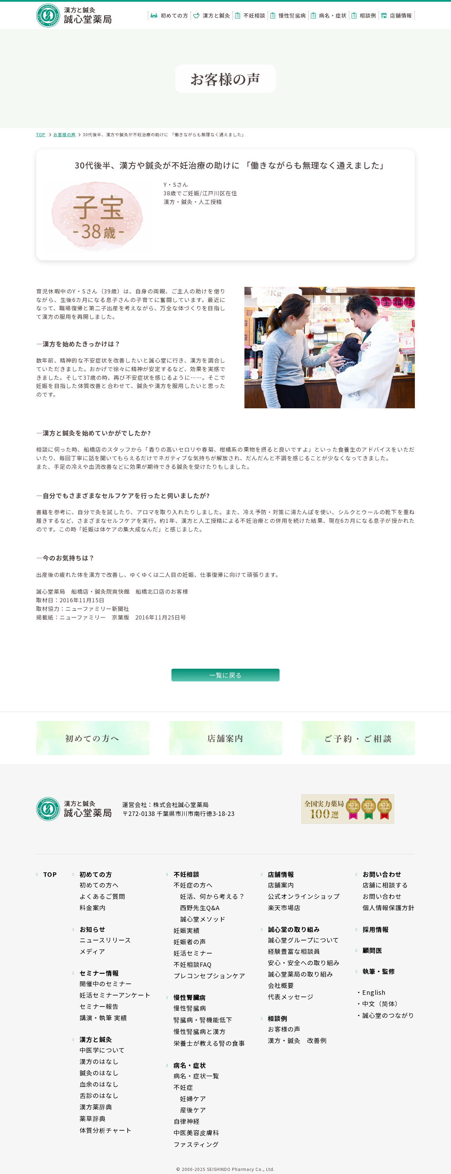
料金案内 (93, 907)
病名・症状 (329, 15)
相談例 (364, 15)
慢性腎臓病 (288, 15)
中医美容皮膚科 (196, 1132)
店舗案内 (281, 884)
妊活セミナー (193, 952)
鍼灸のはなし (99, 1072)
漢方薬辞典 (96, 1106)
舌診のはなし (99, 1095)
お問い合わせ (382, 896)
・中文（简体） (378, 1003)
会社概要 (281, 985)
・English (371, 992)
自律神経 (187, 1121)
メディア (92, 951)
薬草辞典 (93, 1118)
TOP (40, 134)
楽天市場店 (284, 907)
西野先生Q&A (197, 907)
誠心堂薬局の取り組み (300, 973)
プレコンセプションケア (209, 975)
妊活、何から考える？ (209, 896)
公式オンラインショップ (304, 896)
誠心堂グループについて (303, 939)
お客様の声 (64, 134)
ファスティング (196, 1144)
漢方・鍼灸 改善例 (297, 1040)
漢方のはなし (99, 1061)
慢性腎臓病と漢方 (200, 1031)
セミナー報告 (99, 1006)
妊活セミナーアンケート (115, 994)
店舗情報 (396, 15)
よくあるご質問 (102, 896)
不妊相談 (250, 15)
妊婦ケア (190, 1098)
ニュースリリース (105, 939)
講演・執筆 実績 (103, 1017)
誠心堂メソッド (200, 918)
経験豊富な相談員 (294, 951)
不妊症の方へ (193, 884)
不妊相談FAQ (193, 964)
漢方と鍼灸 (211, 15)
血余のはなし (99, 1083)
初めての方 (169, 15)
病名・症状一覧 (196, 1075)
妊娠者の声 (190, 941)
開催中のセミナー (106, 983)
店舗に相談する (385, 884)
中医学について (102, 1049)
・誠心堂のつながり (385, 1015)
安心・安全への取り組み (304, 962)
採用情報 (376, 929)
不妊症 (183, 1087)
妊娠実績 (187, 930)
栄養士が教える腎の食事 (209, 1042)
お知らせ (93, 929)
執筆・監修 (379, 971)
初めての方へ (99, 884)
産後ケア (190, 1109)
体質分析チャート (106, 1129)
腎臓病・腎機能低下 (203, 1019)
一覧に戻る (225, 674)
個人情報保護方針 (389, 907)
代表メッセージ (291, 996)
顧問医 (372, 950)
